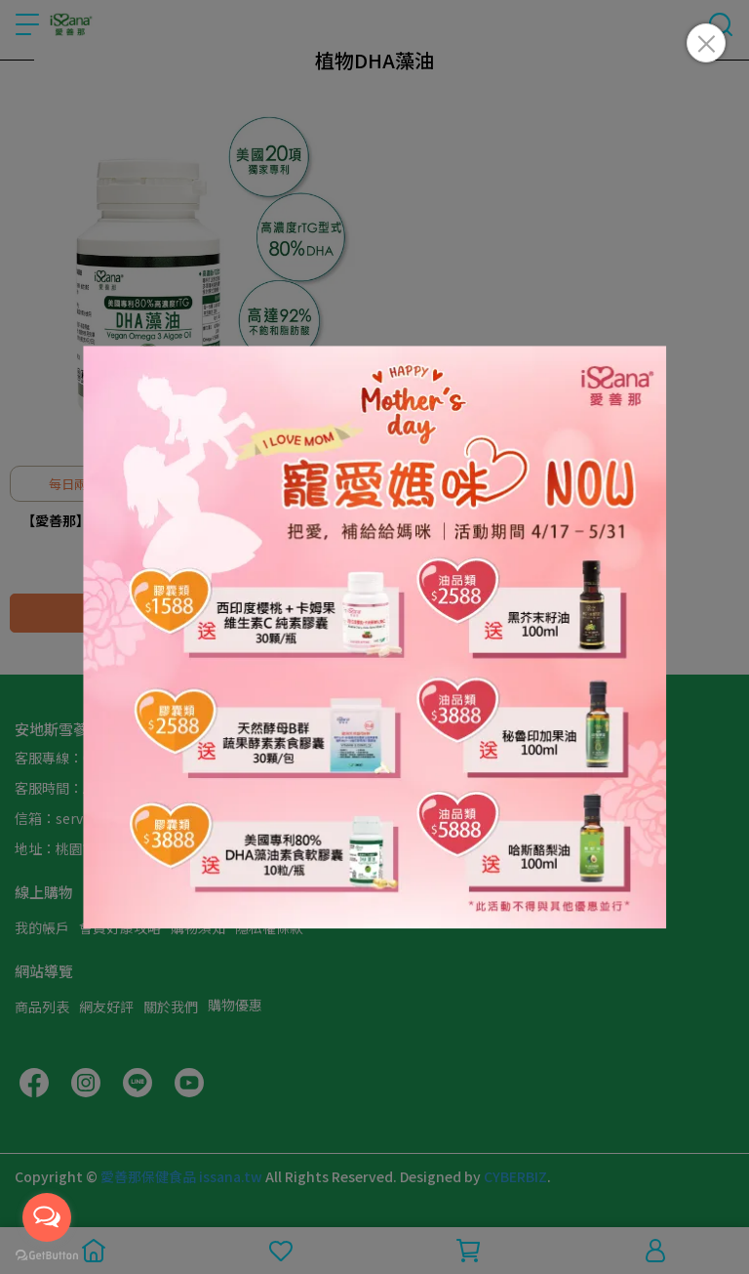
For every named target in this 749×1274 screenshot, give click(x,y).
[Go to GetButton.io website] (47, 1254)
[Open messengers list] (46, 1217)
